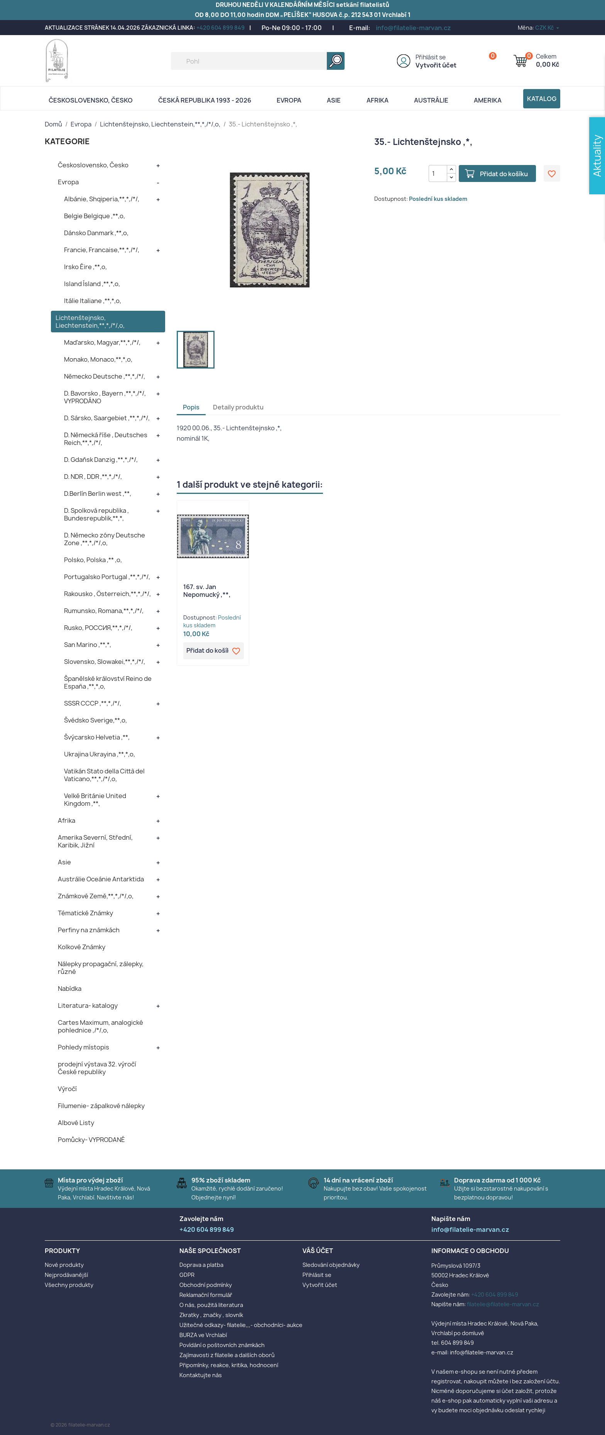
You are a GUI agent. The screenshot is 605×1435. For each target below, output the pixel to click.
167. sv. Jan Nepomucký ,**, (207, 591)
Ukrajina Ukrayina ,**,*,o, (99, 754)
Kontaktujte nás (200, 1375)
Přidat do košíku (503, 174)
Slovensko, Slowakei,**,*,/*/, (104, 661)
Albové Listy (76, 1122)
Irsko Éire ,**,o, (85, 267)
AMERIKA (488, 100)
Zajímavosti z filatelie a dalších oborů (227, 1355)
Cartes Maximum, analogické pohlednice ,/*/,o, (100, 1026)
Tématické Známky (85, 913)
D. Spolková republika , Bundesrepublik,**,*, (96, 514)
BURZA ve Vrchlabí (203, 1335)
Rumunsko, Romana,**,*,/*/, (104, 610)
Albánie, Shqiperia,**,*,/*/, (101, 199)
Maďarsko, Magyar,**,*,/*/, (102, 342)
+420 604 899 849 (220, 27)
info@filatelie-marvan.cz (413, 28)
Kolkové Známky (81, 947)
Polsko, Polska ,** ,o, (93, 560)
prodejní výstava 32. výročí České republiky (97, 1068)
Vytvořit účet (436, 65)
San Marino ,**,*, (87, 644)
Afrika (378, 100)
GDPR (186, 1274)
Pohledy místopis (83, 1047)
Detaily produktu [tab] (238, 407)
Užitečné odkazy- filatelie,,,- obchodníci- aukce (240, 1325)
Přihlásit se (431, 57)
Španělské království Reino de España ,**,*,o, (108, 682)
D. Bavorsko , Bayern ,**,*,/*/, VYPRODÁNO (105, 397)
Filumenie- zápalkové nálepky (101, 1106)
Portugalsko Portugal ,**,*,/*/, (107, 577)
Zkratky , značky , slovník (211, 1315)
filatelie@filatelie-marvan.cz (503, 1304)
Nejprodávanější (66, 1274)
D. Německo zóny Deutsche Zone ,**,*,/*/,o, (104, 539)
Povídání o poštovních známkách (222, 1345)
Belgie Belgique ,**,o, (94, 216)
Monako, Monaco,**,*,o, (98, 359)
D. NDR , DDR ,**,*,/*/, (93, 476)
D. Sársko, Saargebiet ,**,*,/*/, (107, 418)
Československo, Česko (91, 100)
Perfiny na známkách (89, 930)
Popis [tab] (191, 407)
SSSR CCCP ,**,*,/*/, (92, 703)
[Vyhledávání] (258, 61)
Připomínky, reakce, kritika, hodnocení (228, 1365)
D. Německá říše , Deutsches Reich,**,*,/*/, (105, 439)
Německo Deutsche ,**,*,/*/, (104, 376)
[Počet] (437, 173)
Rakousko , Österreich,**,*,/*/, (107, 593)
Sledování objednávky (331, 1264)
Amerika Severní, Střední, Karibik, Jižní (95, 841)
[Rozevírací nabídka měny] (547, 28)
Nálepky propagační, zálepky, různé (101, 968)
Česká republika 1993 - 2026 (204, 100)
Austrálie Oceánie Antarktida (101, 879)
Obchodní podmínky (205, 1284)
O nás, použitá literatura (211, 1305)
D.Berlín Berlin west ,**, (97, 493)
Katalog (541, 98)
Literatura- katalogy (88, 1005)
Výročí (67, 1089)
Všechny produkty (69, 1284)
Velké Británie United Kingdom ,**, (95, 800)
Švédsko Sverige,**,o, (95, 720)
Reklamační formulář (205, 1295)
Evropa (289, 100)
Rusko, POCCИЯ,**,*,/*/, (98, 627)
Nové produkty (64, 1264)
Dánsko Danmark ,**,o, (96, 233)
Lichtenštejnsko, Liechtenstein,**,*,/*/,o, (90, 321)
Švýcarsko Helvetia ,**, (97, 737)
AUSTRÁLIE (431, 100)
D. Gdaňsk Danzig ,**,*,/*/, (101, 459)
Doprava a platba (201, 1264)
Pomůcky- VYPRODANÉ (91, 1139)
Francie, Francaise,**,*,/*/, (101, 250)
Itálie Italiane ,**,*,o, (92, 300)
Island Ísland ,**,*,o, (92, 284)
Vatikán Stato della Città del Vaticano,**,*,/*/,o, (104, 775)
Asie (334, 100)
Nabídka (69, 988)
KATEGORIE (67, 141)
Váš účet (317, 1250)
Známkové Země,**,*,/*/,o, (96, 896)
